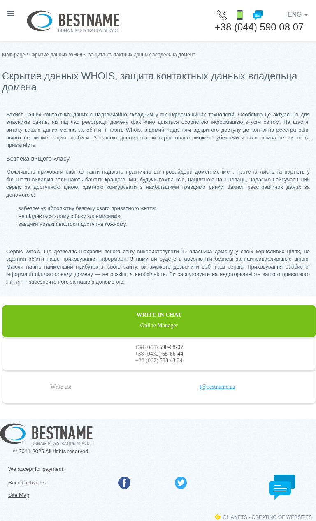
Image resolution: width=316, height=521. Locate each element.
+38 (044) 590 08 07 (259, 26)
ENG (298, 14)
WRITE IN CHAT (159, 320)
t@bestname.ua (217, 387)
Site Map (18, 495)
